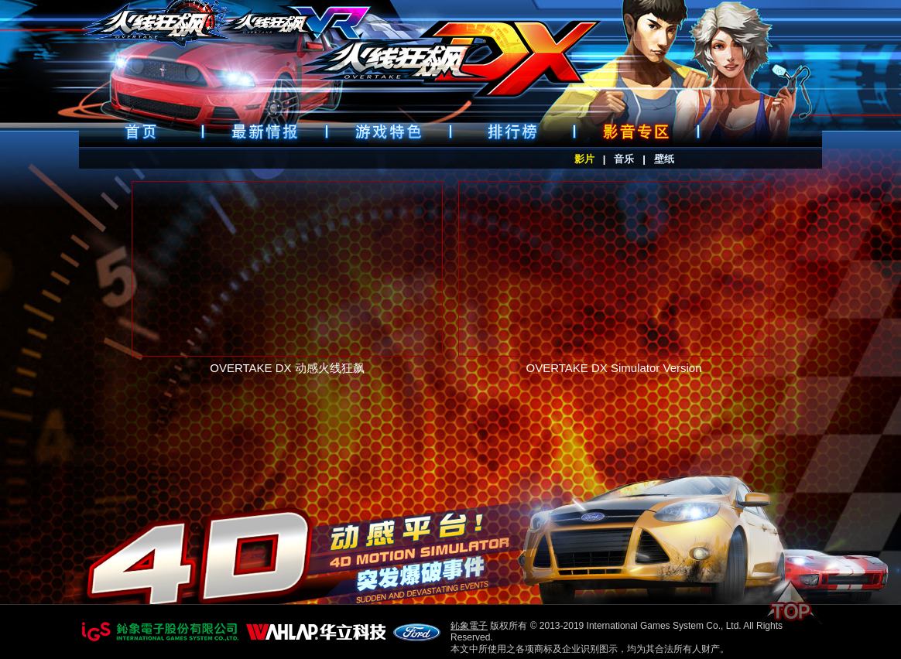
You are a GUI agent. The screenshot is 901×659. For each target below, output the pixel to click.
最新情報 (265, 131)
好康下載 (636, 131)
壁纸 (664, 159)
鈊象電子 (469, 625)
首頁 (141, 131)
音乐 (624, 159)
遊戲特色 (389, 131)
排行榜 (512, 131)
